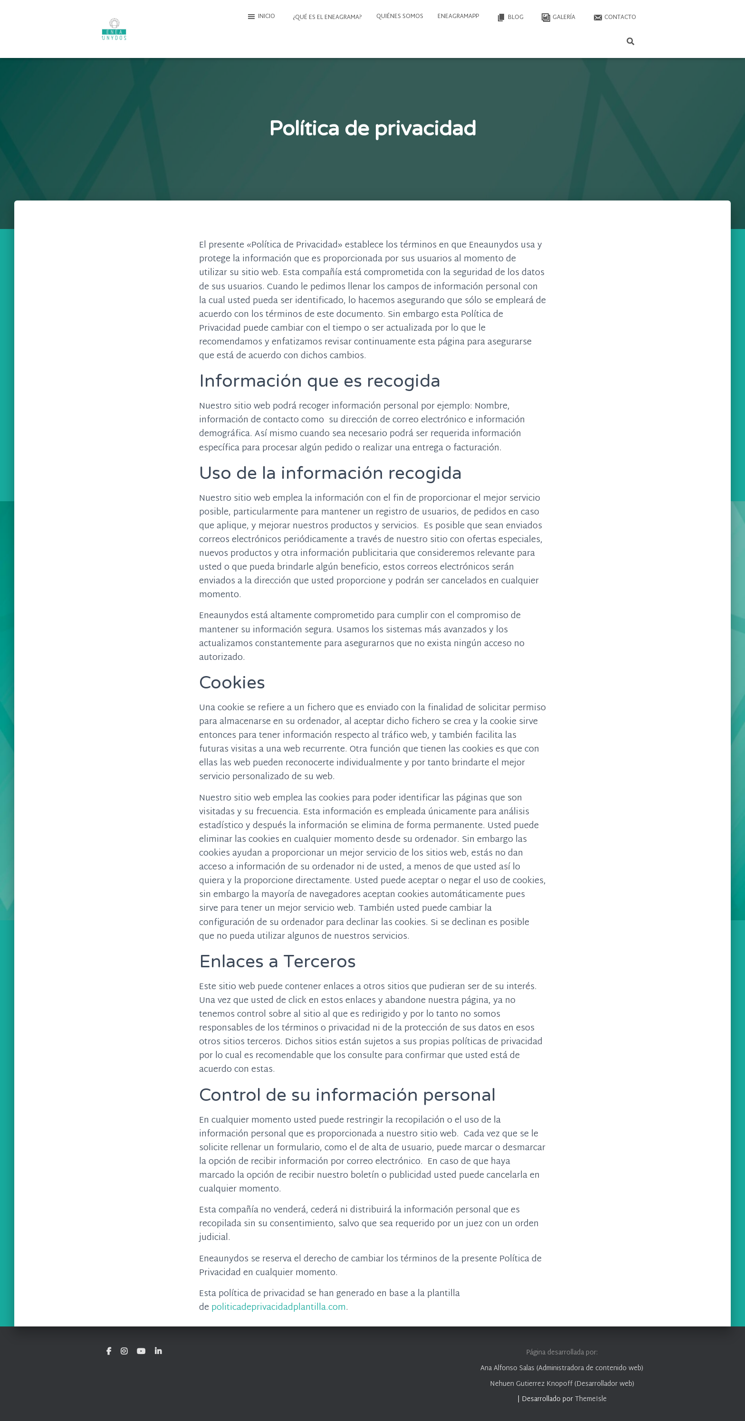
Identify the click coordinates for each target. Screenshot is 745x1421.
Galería (557, 17)
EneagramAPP (458, 16)
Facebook (109, 1352)
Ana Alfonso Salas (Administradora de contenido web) (561, 1368)
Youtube (141, 1352)
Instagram (124, 1352)
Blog (509, 17)
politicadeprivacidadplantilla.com (278, 1308)
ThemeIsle (591, 1399)
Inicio (261, 16)
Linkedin (158, 1352)
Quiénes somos (399, 16)
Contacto (614, 17)
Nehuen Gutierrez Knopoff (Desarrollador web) (562, 1384)
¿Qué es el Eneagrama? (326, 17)
